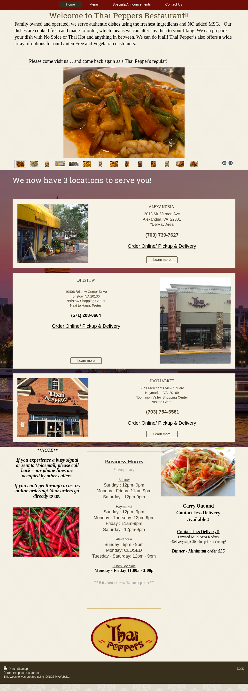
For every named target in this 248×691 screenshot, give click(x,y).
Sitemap (22, 668)
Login (240, 668)
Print (10, 668)
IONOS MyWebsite (57, 676)
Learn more (162, 260)
